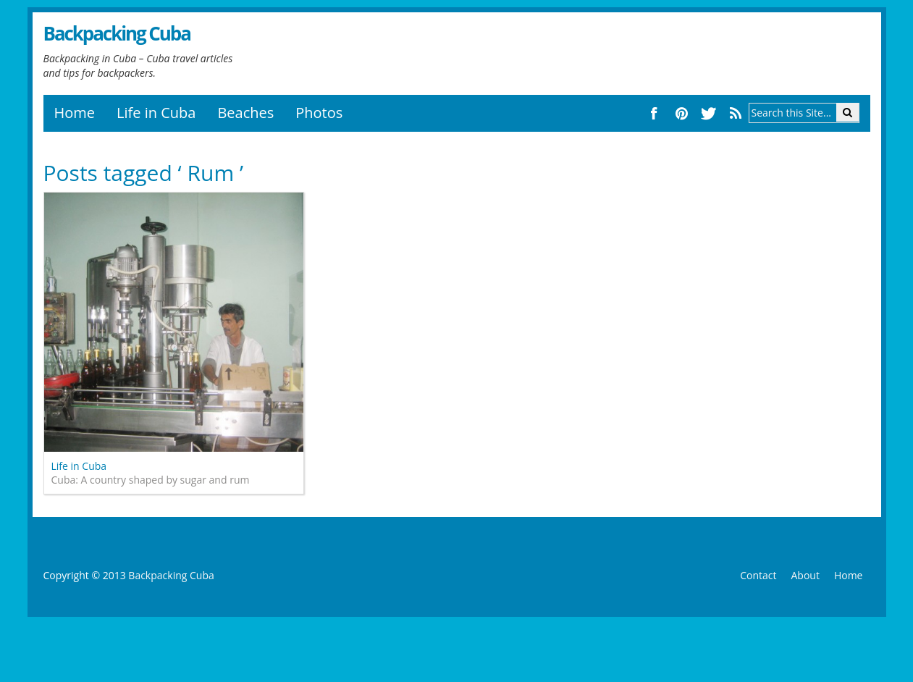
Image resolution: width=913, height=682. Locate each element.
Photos (318, 112)
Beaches (245, 112)
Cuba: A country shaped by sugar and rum (150, 480)
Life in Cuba (156, 112)
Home (75, 112)
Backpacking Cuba (116, 33)
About (805, 575)
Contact (758, 575)
